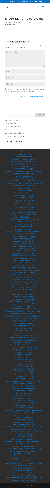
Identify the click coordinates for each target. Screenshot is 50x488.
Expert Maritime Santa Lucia (24, 306)
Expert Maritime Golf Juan (24, 198)
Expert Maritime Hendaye (24, 364)
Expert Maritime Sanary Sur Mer (24, 304)
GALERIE (15, 480)
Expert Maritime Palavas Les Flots (24, 236)
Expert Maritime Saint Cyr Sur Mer (24, 282)
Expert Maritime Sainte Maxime (24, 299)
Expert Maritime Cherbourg (23, 453)
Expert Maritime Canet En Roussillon (24, 164)
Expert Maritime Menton (24, 229)
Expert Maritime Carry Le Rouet (24, 178)
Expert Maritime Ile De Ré (24, 371)
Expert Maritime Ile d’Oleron (24, 369)
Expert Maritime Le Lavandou (24, 217)
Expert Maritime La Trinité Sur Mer (24, 388)
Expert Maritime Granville (14, 478)
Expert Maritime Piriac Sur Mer (24, 425)
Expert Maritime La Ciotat (24, 210)
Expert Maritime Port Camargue (24, 244)
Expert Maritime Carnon (34, 171)
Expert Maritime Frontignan (24, 193)
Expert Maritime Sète (28, 480)
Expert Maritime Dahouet (24, 461)
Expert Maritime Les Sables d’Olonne (24, 403)
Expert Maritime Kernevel (24, 376)
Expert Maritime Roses (33, 275)
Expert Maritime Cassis (14, 181)
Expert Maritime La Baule (24, 379)
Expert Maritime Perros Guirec (23, 422)
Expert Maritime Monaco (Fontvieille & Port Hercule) (24, 231)
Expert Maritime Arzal (34, 432)
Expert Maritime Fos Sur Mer (24, 188)
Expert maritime (10, 124)
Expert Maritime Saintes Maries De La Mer (24, 301)
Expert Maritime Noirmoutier (24, 415)
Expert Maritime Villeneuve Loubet (24, 321)
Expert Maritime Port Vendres (23, 272)
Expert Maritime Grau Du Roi (24, 202)
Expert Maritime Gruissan (24, 205)
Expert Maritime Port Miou (23, 263)
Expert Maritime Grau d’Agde (24, 200)
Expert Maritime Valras (34, 316)
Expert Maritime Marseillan (23, 222)
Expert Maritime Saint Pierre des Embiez (24, 292)
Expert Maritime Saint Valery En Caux (24, 347)
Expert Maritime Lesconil (24, 405)
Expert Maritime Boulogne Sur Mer (24, 446)
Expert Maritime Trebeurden (24, 352)
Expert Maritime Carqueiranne (23, 174)
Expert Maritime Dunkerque (14, 133)
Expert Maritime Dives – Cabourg (23, 466)
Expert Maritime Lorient (34, 410)
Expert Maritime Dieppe (34, 463)
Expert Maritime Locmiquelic (24, 408)
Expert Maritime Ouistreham (24, 417)
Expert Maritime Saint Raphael (24, 294)
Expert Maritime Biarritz (34, 441)
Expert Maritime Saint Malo (23, 342)
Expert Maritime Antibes (23, 152)
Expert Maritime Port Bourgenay (24, 326)
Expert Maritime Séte (34, 311)
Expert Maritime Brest (14, 449)
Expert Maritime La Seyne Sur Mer (24, 215)
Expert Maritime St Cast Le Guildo (24, 350)
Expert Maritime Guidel (24, 359)
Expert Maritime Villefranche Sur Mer (24, 318)
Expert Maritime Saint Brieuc (24, 333)
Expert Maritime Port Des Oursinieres (24, 251)
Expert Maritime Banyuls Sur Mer (24, 159)
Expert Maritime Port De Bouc (23, 248)
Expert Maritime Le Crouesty (24, 396)
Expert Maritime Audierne (24, 437)
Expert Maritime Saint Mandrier (24, 289)
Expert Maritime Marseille (24, 224)
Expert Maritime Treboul (23, 355)
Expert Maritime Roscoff (23, 330)
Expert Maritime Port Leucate (24, 258)
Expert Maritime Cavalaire (33, 181)
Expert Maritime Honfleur (24, 367)
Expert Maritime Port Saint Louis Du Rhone (24, 270)
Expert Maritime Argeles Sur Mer (24, 154)
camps (10, 22)
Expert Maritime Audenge (24, 434)
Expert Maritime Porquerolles (24, 239)
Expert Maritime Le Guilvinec (24, 398)
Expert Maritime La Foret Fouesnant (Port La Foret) (24, 381)
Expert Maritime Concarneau (24, 456)
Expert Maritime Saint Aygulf (24, 277)
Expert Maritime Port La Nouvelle (24, 256)
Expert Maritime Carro (24, 176)
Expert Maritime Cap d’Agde (24, 169)
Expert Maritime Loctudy (14, 410)
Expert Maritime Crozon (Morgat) (23, 458)
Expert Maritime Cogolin (13, 183)
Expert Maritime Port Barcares (23, 241)
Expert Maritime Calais (33, 449)
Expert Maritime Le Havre (24, 400)
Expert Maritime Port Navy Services (24, 268)
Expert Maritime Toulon (14, 316)
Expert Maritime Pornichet (33, 427)
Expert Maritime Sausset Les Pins (24, 309)
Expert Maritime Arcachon (15, 432)
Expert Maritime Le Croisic (24, 393)
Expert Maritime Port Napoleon (24, 265)
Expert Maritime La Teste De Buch (24, 386)
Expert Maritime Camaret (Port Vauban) (24, 451)
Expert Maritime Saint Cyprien (23, 280)
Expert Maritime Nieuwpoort (14, 130)
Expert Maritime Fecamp (23, 470)
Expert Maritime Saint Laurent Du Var (24, 287)
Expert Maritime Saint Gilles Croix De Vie (24, 338)
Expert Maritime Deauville (14, 463)
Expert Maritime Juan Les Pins (23, 207)
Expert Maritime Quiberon (24, 328)
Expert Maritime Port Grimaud (23, 253)
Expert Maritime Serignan (15, 311)
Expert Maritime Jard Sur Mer (24, 374)
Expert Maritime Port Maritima (24, 260)
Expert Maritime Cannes (24, 166)
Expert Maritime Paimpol (24, 420)
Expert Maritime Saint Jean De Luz (24, 340)
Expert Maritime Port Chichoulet (24, 246)
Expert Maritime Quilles (14, 275)
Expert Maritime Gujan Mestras (24, 362)
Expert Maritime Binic (23, 444)
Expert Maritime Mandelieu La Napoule (24, 219)
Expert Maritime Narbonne (15, 234)
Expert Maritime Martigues (23, 227)
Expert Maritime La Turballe (24, 391)
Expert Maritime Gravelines (14, 136)
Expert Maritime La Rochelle (24, 383)
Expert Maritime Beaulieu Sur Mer (24, 161)
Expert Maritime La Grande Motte (24, 212)
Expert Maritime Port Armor (24, 323)
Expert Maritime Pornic (13, 427)
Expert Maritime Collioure (34, 183)
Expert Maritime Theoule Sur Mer (24, 313)
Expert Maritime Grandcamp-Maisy (24, 475)
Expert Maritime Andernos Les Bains (24, 429)
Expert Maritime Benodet (14, 441)
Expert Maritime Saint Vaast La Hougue (24, 345)
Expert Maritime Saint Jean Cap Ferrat (24, 284)
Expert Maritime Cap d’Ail (14, 171)
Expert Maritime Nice (34, 234)
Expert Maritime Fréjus (24, 190)
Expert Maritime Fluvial (13, 127)
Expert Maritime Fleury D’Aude (24, 186)
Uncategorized (28, 22)
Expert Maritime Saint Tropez (24, 297)
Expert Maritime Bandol (24, 157)
